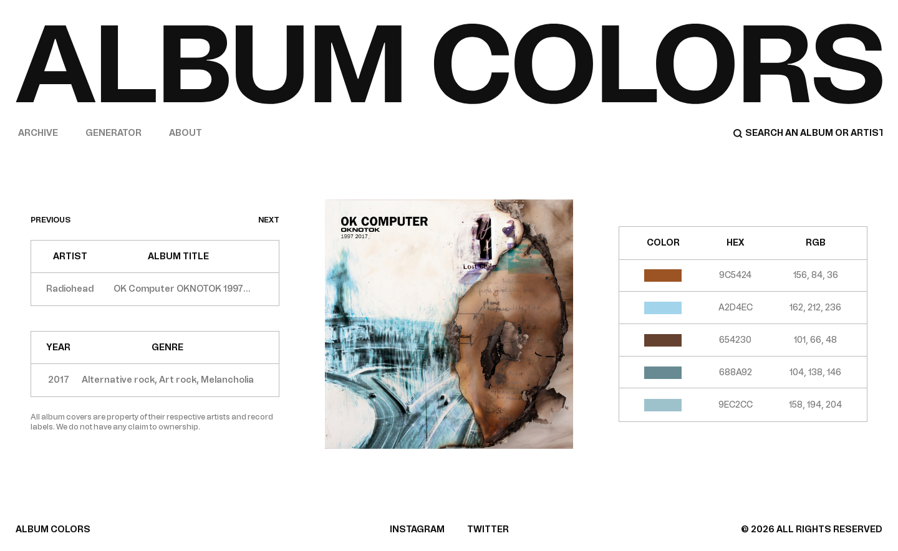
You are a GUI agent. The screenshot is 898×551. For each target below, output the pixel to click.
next (268, 220)
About (185, 133)
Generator (113, 133)
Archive (38, 133)
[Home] (449, 63)
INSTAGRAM (417, 529)
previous (50, 220)
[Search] (807, 133)
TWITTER (488, 529)
